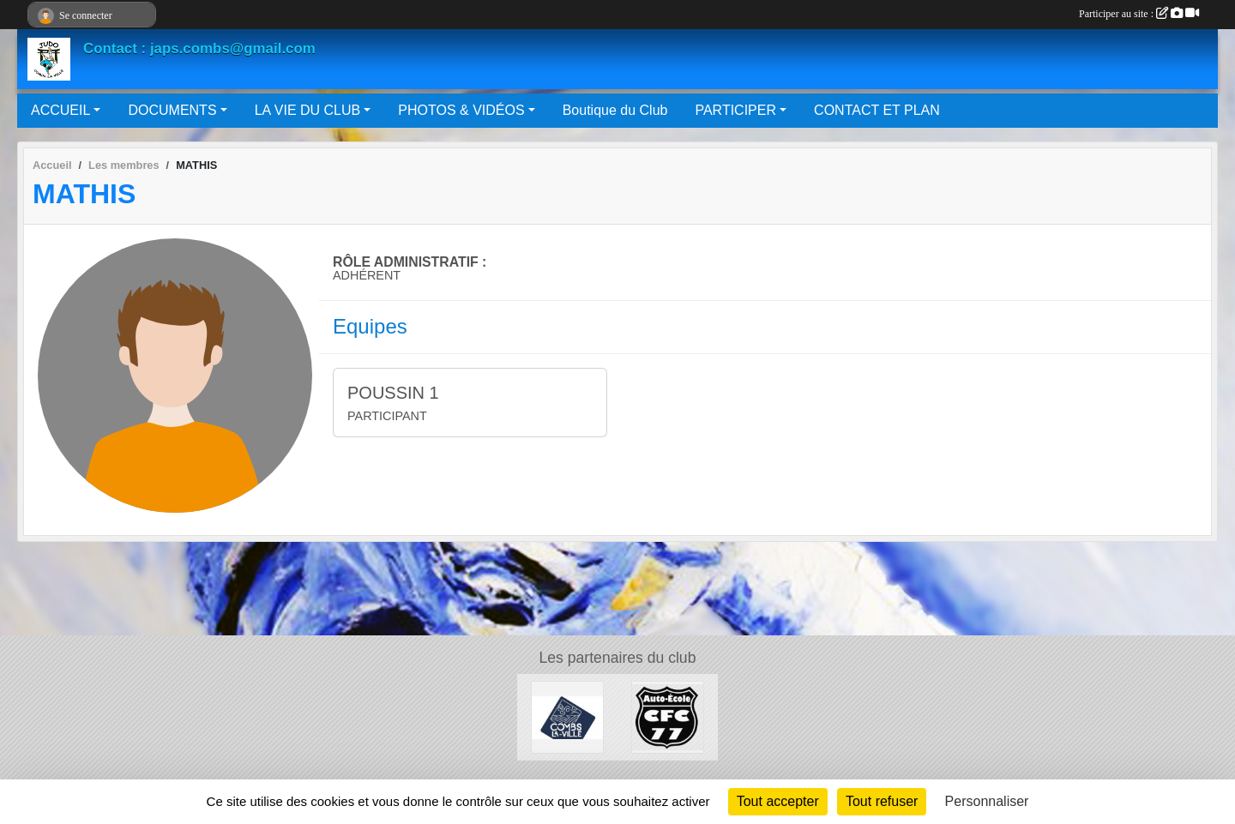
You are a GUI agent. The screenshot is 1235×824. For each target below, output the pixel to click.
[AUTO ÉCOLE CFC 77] (667, 716)
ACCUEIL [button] (60, 110)
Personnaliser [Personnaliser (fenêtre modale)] (987, 801)
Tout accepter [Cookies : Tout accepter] (778, 801)
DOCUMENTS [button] (172, 110)
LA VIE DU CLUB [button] (308, 110)
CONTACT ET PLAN (877, 110)
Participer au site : (1139, 14)
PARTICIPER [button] (735, 110)
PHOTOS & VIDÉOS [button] (461, 110)
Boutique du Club (615, 110)
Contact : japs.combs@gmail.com (199, 48)
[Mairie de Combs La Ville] (567, 716)
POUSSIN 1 (393, 392)
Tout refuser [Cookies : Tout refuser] (882, 801)
